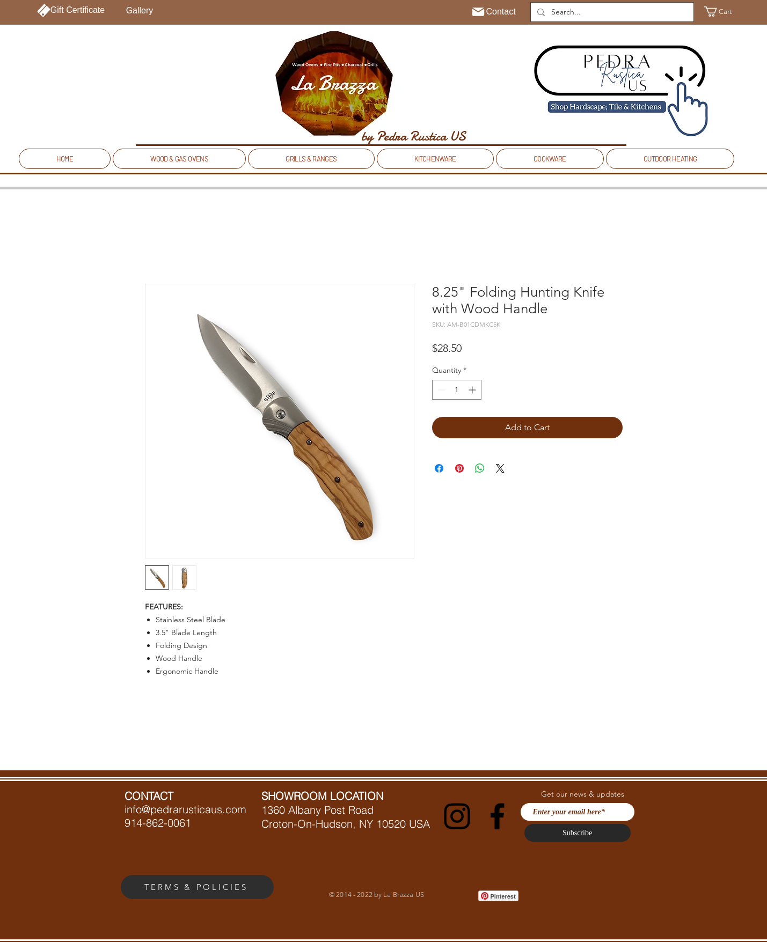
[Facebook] (497, 816)
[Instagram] (457, 816)
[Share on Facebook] (439, 468)
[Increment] (473, 389)
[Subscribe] (577, 833)
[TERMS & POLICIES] (197, 887)
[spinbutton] (456, 389)
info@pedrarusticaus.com (185, 809)
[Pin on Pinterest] (459, 468)
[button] (724, 11)
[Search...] (611, 12)
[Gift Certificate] (71, 10)
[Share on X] (500, 468)
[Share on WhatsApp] (479, 468)
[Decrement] (440, 389)
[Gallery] (140, 11)
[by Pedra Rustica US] (413, 136)
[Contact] (493, 12)
